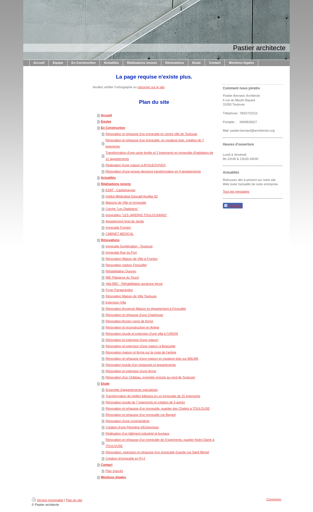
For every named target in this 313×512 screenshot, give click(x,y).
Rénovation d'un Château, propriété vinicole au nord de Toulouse (150, 377)
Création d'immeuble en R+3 (125, 458)
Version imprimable (48, 500)
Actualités (108, 177)
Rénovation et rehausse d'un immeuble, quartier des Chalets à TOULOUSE (157, 408)
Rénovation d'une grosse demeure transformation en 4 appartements (153, 171)
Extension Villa (115, 302)
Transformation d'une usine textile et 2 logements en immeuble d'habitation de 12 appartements (159, 156)
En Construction (113, 127)
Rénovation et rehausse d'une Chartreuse (134, 315)
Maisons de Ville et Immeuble (125, 202)
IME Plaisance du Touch (122, 277)
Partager (233, 206)
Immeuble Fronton (118, 227)
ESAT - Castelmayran (120, 190)
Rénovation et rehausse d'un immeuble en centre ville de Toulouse (151, 134)
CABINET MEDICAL (119, 233)
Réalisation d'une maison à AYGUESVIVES (135, 165)
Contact (107, 464)
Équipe (106, 121)
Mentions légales (113, 477)
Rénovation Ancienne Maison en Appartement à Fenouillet (145, 308)
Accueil (106, 115)
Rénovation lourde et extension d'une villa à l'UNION (141, 333)
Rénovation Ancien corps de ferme (129, 321)
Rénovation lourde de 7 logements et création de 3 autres (145, 402)
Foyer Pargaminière (119, 290)
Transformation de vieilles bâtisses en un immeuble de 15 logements (152, 396)
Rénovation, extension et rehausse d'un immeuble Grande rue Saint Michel (157, 452)
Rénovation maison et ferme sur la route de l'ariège (140, 352)
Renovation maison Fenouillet (126, 265)
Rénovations (110, 240)
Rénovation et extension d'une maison (131, 340)
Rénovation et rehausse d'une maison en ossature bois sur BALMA (151, 358)
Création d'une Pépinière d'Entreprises (132, 427)
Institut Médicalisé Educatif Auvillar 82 (131, 196)
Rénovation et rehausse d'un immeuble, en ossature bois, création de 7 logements (154, 143)
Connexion (273, 499)
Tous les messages (236, 191)
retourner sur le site (151, 87)
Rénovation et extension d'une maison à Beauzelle (140, 346)
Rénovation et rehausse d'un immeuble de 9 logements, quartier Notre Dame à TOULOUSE (159, 443)
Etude (105, 383)
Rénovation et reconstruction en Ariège (132, 327)
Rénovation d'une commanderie (127, 421)
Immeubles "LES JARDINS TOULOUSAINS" (136, 215)
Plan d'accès (114, 471)
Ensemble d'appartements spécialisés (131, 389)
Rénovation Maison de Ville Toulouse (130, 296)
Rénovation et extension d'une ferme (130, 371)
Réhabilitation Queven (120, 271)
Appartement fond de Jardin (124, 221)
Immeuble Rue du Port (121, 252)
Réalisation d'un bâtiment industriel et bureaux (137, 433)
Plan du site (74, 500)
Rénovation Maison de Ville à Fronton (131, 258)
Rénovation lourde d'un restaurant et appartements (140, 364)
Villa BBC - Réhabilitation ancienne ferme (134, 283)
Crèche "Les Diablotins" (121, 208)
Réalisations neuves (116, 184)
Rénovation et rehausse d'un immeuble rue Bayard (140, 414)
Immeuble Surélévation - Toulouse (129, 246)
